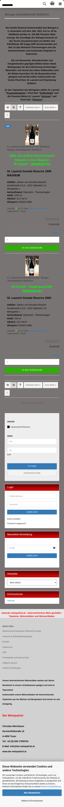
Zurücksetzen (32, 473)
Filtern (32, 466)
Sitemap (11, 600)
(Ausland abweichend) (37, 208)
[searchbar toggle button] (44, 4)
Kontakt (5, 642)
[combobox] (33, 107)
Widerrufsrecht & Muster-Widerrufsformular (21, 631)
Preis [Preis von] (10, 436)
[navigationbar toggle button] (60, 4)
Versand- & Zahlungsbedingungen (17, 636)
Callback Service (9, 663)
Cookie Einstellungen (11, 668)
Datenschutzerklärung (51, 786)
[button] (8, 107)
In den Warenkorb (32, 248)
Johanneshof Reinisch (18, 427)
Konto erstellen (13, 519)
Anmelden (32, 512)
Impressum (7, 647)
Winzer (11, 421)
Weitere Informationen (32, 800)
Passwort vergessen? (16, 523)
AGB (4, 652)
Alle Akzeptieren (32, 792)
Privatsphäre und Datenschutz (15, 657)
